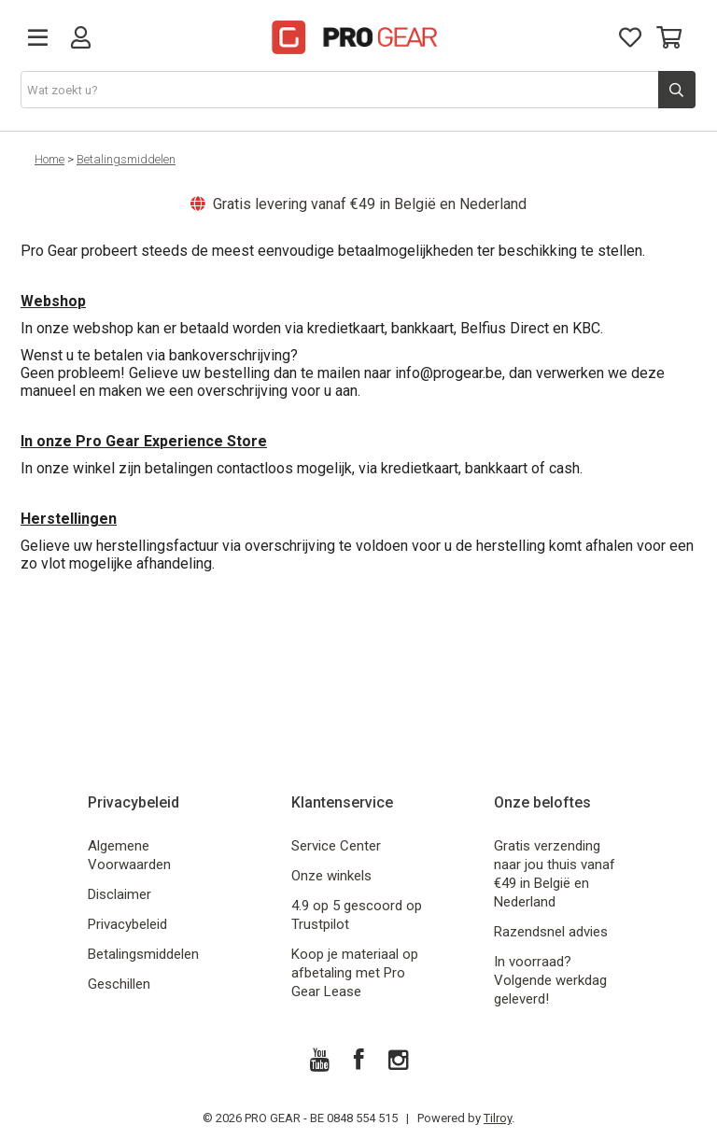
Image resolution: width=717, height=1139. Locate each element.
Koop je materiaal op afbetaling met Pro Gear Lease (354, 973)
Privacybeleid (127, 924)
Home (49, 159)
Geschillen (119, 984)
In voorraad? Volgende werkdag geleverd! (550, 980)
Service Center (336, 845)
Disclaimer (119, 894)
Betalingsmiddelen (126, 159)
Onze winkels (331, 875)
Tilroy (498, 1118)
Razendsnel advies (551, 931)
